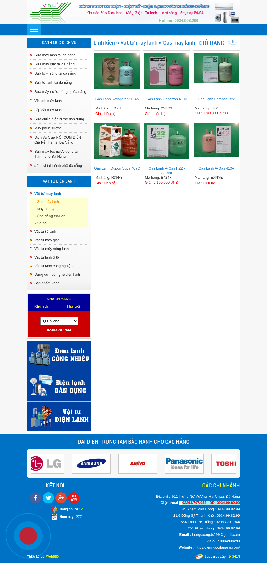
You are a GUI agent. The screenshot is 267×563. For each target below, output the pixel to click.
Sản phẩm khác (46, 283)
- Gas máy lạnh (47, 201)
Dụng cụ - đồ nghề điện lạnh (57, 274)
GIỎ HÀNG (211, 43)
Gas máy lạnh (179, 43)
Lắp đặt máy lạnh (48, 110)
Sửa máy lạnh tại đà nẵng (55, 55)
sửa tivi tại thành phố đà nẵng (58, 165)
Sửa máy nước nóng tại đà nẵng (60, 91)
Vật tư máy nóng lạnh (51, 249)
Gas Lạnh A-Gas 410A (216, 168)
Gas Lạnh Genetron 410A (166, 99)
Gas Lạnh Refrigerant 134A (117, 99)
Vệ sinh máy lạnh (48, 101)
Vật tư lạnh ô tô (46, 257)
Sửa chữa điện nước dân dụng (59, 119)
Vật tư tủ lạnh (45, 231)
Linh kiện (104, 43)
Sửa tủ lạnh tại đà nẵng (53, 82)
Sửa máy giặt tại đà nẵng (54, 64)
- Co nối (41, 223)
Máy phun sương (48, 128)
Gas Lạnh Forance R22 (216, 99)
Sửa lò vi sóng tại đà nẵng (55, 73)
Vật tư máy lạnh (47, 193)
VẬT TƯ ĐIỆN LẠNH (59, 181)
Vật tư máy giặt (46, 240)
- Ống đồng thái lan (50, 216)
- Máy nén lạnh (46, 209)
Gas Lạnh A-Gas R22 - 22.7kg (166, 170)
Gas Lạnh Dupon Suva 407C (117, 168)
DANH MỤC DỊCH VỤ (59, 42)
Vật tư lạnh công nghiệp (53, 266)
